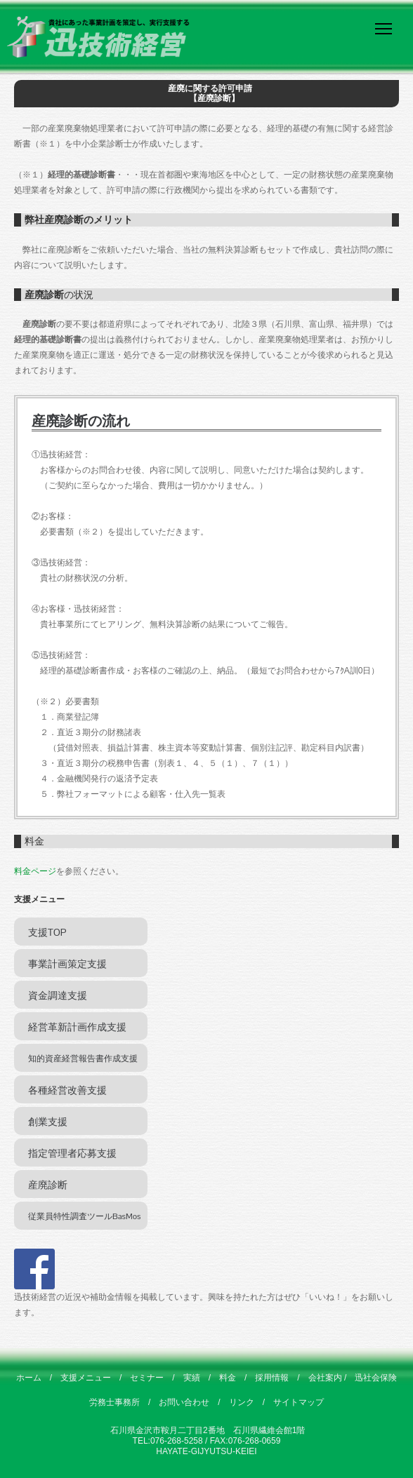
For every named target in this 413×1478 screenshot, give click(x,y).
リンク (241, 1402)
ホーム (28, 1378)
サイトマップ (298, 1402)
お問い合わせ (184, 1402)
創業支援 (47, 1121)
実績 (191, 1378)
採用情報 (272, 1378)
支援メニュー (85, 1378)
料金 (227, 1378)
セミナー (147, 1378)
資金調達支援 (57, 995)
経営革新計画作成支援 (77, 1027)
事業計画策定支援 (67, 964)
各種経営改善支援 (67, 1090)
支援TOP (47, 932)
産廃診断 (47, 1184)
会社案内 (325, 1378)
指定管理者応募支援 (72, 1153)
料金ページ (35, 871)
